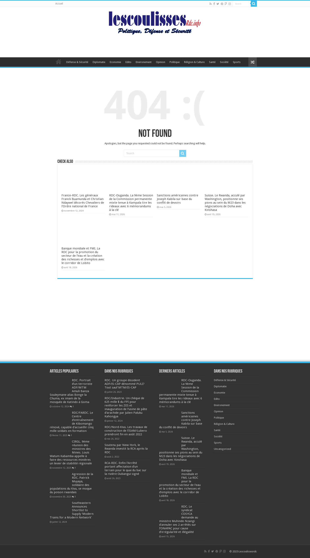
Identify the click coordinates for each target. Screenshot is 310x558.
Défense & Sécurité (77, 62)
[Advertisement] (155, 44)
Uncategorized (222, 448)
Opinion (160, 62)
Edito (128, 62)
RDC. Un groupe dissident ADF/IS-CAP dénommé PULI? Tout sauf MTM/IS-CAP (124, 383)
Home (58, 61)
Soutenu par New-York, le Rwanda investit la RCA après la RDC (126, 448)
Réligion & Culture (194, 62)
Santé (212, 62)
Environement (143, 62)
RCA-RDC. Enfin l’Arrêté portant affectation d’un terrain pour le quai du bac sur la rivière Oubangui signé (125, 468)
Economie (115, 62)
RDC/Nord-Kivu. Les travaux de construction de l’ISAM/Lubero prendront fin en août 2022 (126, 430)
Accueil (59, 3)
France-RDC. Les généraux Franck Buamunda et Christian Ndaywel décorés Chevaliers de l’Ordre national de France (82, 201)
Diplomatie (99, 62)
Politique (175, 62)
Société (224, 62)
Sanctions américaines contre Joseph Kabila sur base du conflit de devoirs (177, 199)
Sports (237, 62)
